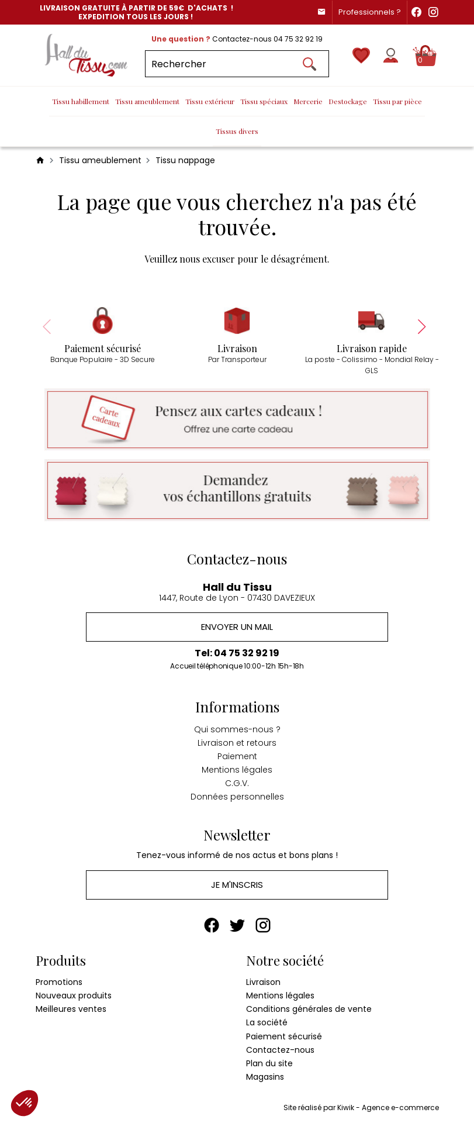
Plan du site (269, 1064)
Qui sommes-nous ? (237, 729)
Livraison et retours (237, 743)
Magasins (265, 1078)
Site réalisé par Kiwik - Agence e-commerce (361, 1109)
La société (267, 1023)
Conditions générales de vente (309, 1010)
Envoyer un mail (237, 627)
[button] (25, 1103)
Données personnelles (237, 797)
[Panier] (426, 55)
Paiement (237, 757)
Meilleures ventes (71, 1010)
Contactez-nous (280, 1050)
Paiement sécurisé (284, 1037)
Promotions (59, 982)
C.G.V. (237, 784)
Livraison (263, 982)
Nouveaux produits (74, 997)
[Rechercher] (237, 63)
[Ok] (309, 64)
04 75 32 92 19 (298, 39)
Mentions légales (237, 770)
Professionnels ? (369, 12)
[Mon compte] (390, 55)
